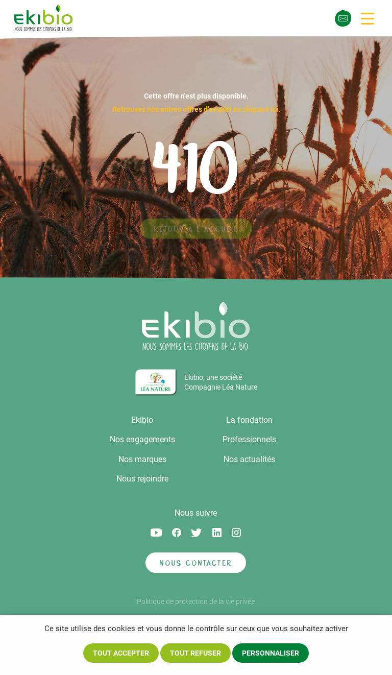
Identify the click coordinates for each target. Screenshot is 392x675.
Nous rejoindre (142, 479)
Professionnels (249, 439)
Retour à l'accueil (196, 232)
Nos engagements (142, 439)
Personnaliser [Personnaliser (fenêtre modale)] (270, 653)
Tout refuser (195, 653)
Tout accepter (121, 653)
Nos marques (142, 459)
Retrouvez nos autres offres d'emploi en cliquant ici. (196, 109)
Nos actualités (249, 459)
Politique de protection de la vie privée (196, 601)
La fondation (249, 420)
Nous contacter (195, 563)
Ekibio (142, 420)
